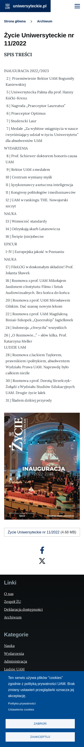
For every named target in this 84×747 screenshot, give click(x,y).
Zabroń (40, 723)
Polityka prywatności (22, 703)
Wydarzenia (14, 653)
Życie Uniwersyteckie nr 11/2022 (34, 532)
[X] (42, 561)
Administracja (15, 661)
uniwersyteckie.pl (30, 6)
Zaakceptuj (40, 736)
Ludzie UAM (14, 669)
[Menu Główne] (77, 6)
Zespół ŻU (12, 601)
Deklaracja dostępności (23, 609)
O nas (8, 593)
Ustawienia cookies (21, 709)
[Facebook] (42, 550)
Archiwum (44, 21)
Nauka (9, 645)
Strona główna (15, 21)
